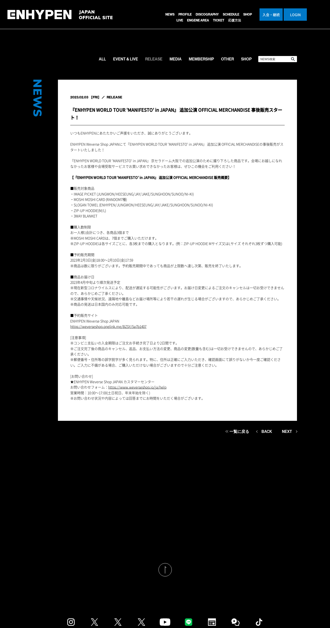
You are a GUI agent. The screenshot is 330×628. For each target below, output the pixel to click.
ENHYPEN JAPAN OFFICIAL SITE (60, 17)
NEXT (287, 431)
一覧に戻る (239, 431)
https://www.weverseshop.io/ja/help (137, 387)
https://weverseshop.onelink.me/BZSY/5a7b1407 (108, 326)
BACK (266, 431)
